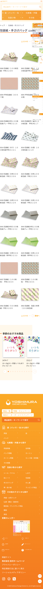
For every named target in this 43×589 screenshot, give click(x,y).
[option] (13, 351)
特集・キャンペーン (21, 411)
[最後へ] (37, 41)
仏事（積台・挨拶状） (12, 502)
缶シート (7, 478)
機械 (33, 121)
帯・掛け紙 (8, 487)
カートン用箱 (8, 458)
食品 (33, 123)
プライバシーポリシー (11, 564)
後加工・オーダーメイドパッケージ (18, 415)
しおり (34, 100)
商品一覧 (7, 411)
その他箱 (34, 93)
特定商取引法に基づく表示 (13, 568)
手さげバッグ (8, 482)
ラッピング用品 (31, 487)
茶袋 (5, 433)
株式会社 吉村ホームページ (13, 561)
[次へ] (33, 41)
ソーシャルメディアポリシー (14, 572)
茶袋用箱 (7, 448)
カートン (29, 453)
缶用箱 (28, 448)
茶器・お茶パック (10, 498)
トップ (2, 25)
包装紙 (28, 478)
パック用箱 (8, 453)
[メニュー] (41, 1)
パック (6, 438)
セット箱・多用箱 (32, 458)
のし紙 (28, 482)
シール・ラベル (35, 98)
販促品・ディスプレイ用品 (37, 119)
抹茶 (41, 62)
